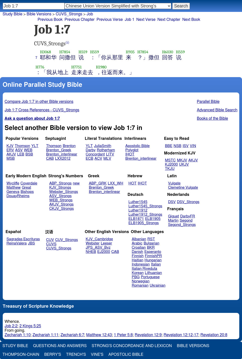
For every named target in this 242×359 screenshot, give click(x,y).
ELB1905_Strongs (144, 223)
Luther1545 (138, 202)
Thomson (22, 146)
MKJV (182, 160)
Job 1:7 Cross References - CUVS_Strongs (42, 110)
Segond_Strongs (182, 225)
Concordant (95, 154)
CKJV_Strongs (61, 208)
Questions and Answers (60, 346)
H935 (130, 52)
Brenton (69, 146)
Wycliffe (12, 183)
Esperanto (152, 252)
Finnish (138, 256)
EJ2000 (103, 252)
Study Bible (12, 14)
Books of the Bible (212, 118)
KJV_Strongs (60, 187)
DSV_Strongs (188, 202)
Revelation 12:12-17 (181, 335)
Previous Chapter (80, 20)
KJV (9, 146)
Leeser (106, 243)
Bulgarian (151, 243)
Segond (186, 220)
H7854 (64, 52)
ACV (98, 158)
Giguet (173, 216)
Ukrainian (157, 285)
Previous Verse (110, 20)
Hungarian (153, 260)
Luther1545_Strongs (145, 206)
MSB (10, 158)
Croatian (139, 247)
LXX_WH (115, 183)
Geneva (12, 192)
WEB (28, 150)
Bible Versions (39, 14)
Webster (93, 243)
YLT (34, 146)
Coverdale (29, 183)
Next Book (191, 20)
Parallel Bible (208, 102)
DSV (172, 202)
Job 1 (129, 20)
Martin (173, 220)
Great (26, 187)
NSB (177, 146)
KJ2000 (171, 164)
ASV (19, 150)
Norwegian (140, 281)
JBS (31, 243)
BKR (151, 247)
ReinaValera (16, 243)
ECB (89, 158)
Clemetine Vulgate (183, 187)
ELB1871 (136, 219)
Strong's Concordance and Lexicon (132, 346)
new (76, 183)
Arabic (137, 243)
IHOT (130, 154)
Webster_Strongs (63, 192)
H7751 (76, 67)
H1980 (101, 67)
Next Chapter (168, 20)
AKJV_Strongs (61, 204)
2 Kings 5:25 (30, 326)
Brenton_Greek (58, 150)
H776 (39, 67)
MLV (107, 158)
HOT (133, 183)
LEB (20, 154)
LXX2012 (62, 158)
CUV (50, 240)
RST (151, 239)
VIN (193, 146)
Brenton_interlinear (61, 154)
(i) (67, 42)
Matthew (13, 187)
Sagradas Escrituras (23, 239)
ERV (10, 150)
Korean (138, 273)
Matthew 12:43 (99, 335)
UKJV (184, 164)
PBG (136, 277)
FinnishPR (153, 256)
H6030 (167, 52)
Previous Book (50, 20)
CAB (50, 158)
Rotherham (106, 150)
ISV (186, 146)
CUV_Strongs (66, 240)
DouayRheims (18, 196)
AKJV (11, 154)
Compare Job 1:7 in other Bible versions (39, 102)
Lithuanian (153, 273)
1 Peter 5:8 (123, 335)
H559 (82, 52)
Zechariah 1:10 (18, 335)
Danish (137, 252)
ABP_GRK (97, 183)
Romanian (140, 285)
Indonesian (141, 264)
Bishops (27, 192)
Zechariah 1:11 (46, 335)
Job (90, 14)
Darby (91, 150)
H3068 (45, 52)
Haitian (137, 260)
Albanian (139, 239)
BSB (29, 154)
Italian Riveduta (144, 268)
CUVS (51, 244)
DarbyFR (187, 216)
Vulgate (174, 183)
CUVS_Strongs (58, 248)
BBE (169, 146)
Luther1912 (138, 210)
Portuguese (150, 277)
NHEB (91, 252)
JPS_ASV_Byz (98, 247)
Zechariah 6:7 (72, 335)
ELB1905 (153, 219)
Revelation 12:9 (148, 335)
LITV (110, 154)
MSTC (170, 160)
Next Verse (145, 20)
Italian (156, 264)
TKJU (170, 169)
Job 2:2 (11, 326)
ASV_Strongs (60, 196)
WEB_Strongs (60, 200)
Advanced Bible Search (217, 110)
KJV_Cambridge (99, 239)
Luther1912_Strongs (145, 214)
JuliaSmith (102, 146)
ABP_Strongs (60, 183)
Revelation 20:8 (214, 335)
